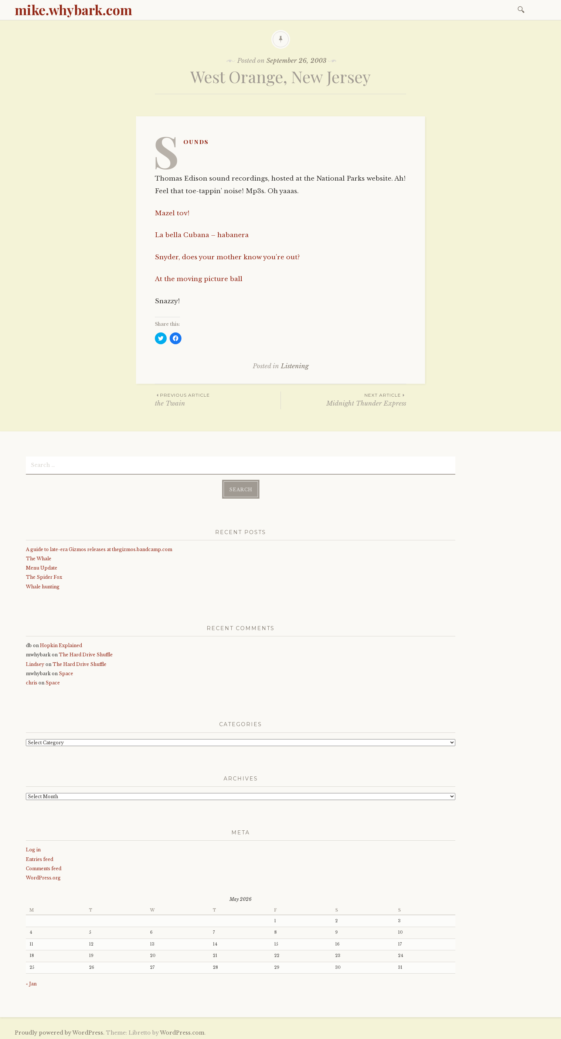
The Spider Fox (44, 575)
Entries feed (39, 857)
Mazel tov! (172, 213)
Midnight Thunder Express (343, 399)
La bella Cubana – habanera (202, 235)
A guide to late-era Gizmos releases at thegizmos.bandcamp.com (99, 548)
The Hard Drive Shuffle (86, 653)
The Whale (38, 557)
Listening (295, 366)
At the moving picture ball (198, 279)
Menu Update (41, 566)
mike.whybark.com (73, 9)
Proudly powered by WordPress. (60, 1031)
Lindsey (35, 663)
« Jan (31, 982)
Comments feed (43, 867)
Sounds (196, 141)
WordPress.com (182, 1031)
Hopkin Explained (61, 644)
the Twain (217, 399)
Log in (33, 848)
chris (31, 681)
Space (66, 672)
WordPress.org (43, 876)
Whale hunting (42, 585)
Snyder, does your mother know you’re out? (227, 257)
